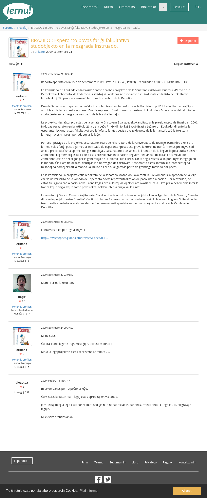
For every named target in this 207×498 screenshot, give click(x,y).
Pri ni (85, 462)
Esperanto (22, 461)
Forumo (8, 28)
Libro (135, 462)
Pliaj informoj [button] (89, 490)
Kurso (108, 7)
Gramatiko (127, 7)
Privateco (151, 462)
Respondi (188, 41)
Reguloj (167, 462)
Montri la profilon (22, 106)
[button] (163, 7)
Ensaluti (179, 7)
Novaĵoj (22, 28)
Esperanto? (89, 7)
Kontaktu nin (186, 462)
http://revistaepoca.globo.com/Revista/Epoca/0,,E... (74, 238)
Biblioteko (148, 7)
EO (198, 7)
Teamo (99, 462)
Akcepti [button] (187, 490)
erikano (40, 52)
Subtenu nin (118, 462)
